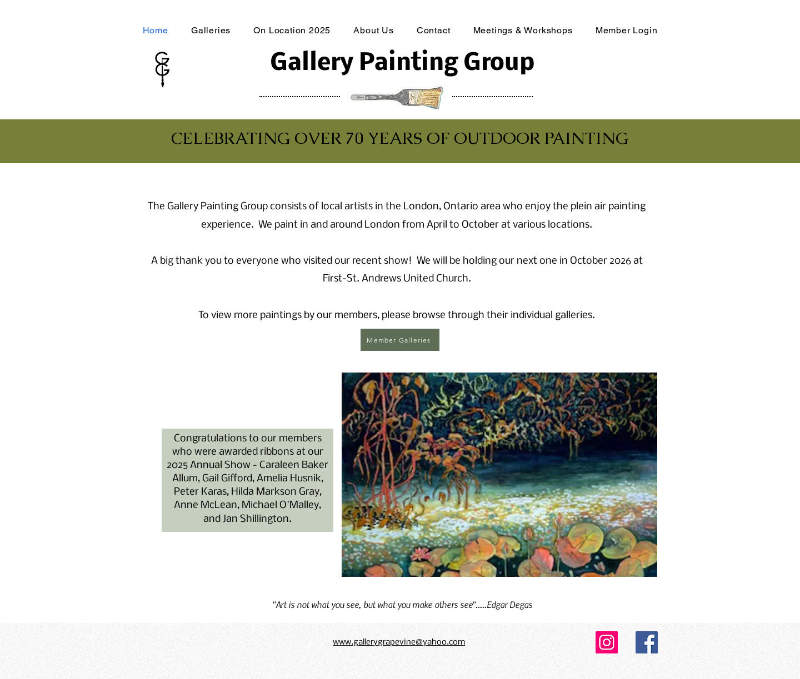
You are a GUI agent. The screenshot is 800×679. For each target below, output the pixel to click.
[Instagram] (607, 642)
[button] (499, 475)
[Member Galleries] (400, 340)
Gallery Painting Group (402, 63)
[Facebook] (647, 642)
